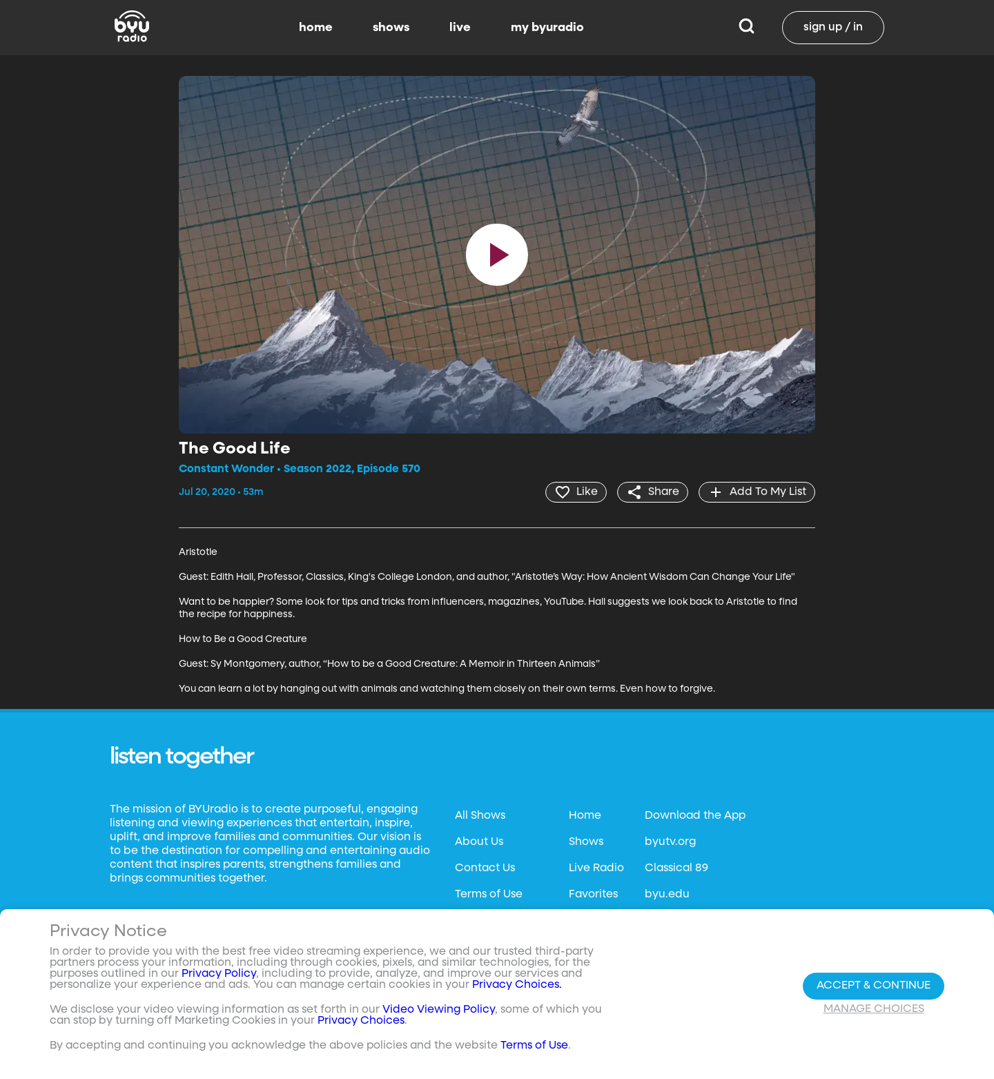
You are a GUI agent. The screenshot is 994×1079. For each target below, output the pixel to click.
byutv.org (670, 842)
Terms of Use (489, 894)
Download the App (695, 816)
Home (585, 816)
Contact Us (485, 868)
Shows (586, 842)
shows (391, 27)
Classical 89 (676, 868)
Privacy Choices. (517, 985)
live (460, 27)
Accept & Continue (873, 985)
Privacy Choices (361, 1021)
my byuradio (547, 27)
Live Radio (596, 868)
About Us (479, 842)
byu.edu (667, 894)
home (316, 27)
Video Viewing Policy (438, 1009)
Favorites (593, 894)
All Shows (480, 816)
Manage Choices (874, 1009)
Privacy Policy (219, 974)
